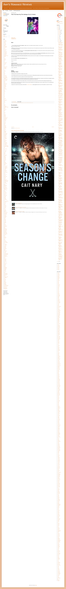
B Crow (58, 324)
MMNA (5, 87)
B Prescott (58, 330)
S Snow (58, 543)
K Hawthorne (58, 441)
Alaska (4, 42)
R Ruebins (58, 519)
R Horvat (58, 510)
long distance (5, 213)
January (59, 41)
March (59, 39)
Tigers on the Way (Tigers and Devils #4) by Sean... (60, 259)
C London (58, 352)
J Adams (58, 408)
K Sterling (58, 446)
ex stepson (5, 168)
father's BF (5, 174)
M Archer (58, 467)
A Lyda (58, 292)
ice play (5, 203)
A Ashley (58, 274)
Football (5, 59)
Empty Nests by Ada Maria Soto (60, 149)
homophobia (5, 199)
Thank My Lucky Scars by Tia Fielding (60, 147)
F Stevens (58, 387)
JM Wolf (58, 430)
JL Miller (58, 429)
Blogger (36, 585)
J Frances (58, 413)
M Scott (58, 481)
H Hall (58, 396)
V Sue (58, 567)
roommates (5, 248)
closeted (19, 102)
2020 (58, 28)
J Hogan (58, 417)
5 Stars (14, 102)
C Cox (58, 344)
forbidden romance (6, 180)
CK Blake (58, 363)
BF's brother (5, 47)
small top (5, 260)
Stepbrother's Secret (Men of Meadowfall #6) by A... (60, 80)
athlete (5, 123)
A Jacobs (58, 285)
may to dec (5, 215)
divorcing (5, 159)
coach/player (5, 140)
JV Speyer (58, 432)
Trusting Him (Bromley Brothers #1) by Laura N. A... (60, 78)
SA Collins (58, 550)
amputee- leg (5, 118)
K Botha (58, 435)
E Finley (58, 375)
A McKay (58, 294)
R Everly (58, 507)
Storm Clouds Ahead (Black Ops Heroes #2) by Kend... (60, 195)
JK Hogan (58, 428)
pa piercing (5, 228)
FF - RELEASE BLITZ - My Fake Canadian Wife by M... (60, 215)
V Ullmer (58, 569)
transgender (5, 277)
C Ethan (58, 348)
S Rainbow (58, 541)
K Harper (58, 440)
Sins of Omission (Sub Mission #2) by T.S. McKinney (60, 89)
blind (4, 130)
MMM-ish (5, 84)
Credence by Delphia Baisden (18, 203)
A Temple (58, 301)
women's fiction (6, 286)
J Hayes (58, 416)
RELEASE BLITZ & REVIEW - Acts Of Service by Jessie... (60, 69)
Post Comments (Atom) (17, 128)
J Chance (58, 412)
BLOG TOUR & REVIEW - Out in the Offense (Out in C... (60, 197)
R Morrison (58, 515)
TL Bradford (58, 562)
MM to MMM (5, 80)
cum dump (5, 150)
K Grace (58, 438)
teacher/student (6, 274)
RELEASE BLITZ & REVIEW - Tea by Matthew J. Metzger (60, 207)
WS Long (58, 574)
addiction (5, 114)
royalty (5, 249)
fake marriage (5, 172)
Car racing (5, 52)
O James (58, 493)
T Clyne (58, 556)
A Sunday (58, 299)
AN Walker (58, 314)
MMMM (5, 85)
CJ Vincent (58, 362)
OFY (4, 99)
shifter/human (5, 256)
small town (5, 261)
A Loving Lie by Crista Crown (60, 224)
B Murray (58, 329)
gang (4, 184)
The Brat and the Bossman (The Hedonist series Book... (60, 183)
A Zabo (58, 304)
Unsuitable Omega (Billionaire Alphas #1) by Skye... (60, 135)
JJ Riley (58, 427)
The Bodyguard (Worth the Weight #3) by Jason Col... (60, 63)
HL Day (58, 401)
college (4, 141)
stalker (5, 266)
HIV (4, 65)
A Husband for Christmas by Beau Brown (60, 254)
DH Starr (58, 368)
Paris (4, 102)
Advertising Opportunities (16, 10)
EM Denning (58, 385)
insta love (25, 102)
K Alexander (58, 433)
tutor (4, 278)
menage (58, 580)
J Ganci (58, 414)
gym (4, 190)
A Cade (58, 279)
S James (58, 533)
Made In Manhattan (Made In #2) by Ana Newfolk (60, 151)
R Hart (58, 509)
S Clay (58, 527)
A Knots (58, 289)
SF (4, 103)
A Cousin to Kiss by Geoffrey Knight (60, 119)
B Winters (58, 334)
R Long (58, 513)
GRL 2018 (6, 10)
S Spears (58, 545)
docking (5, 160)
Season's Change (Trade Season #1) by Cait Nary (17, 130)
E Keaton (58, 378)
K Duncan (58, 436)
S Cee (58, 526)
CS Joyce (58, 364)
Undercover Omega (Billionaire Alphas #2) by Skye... (60, 86)
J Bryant (58, 410)
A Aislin (58, 272)
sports (4, 265)
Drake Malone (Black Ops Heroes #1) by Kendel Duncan (60, 212)
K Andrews (58, 434)
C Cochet (58, 343)
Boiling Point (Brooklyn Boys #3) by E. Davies (60, 52)
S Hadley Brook (59, 530)
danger (5, 153)
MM (4, 74)
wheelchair (5, 284)
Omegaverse (5, 100)
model (4, 218)
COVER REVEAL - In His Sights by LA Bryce (60, 98)
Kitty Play (5, 68)
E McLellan (58, 380)
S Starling (58, 546)
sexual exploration (6, 254)
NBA (4, 90)
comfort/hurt (5, 142)
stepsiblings (5, 268)
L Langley (58, 457)
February (59, 40)
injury (4, 204)
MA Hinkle (58, 484)
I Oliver (58, 404)
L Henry (58, 456)
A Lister (58, 291)
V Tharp (58, 568)
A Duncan (58, 280)
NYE (4, 96)
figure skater (5, 176)
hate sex (5, 194)
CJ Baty (58, 360)
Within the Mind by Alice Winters (60, 42)
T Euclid (58, 557)
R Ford (58, 508)
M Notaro (58, 478)
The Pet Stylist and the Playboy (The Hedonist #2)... (60, 220)
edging (4, 164)
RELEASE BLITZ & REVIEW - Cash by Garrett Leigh (60, 94)
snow (4, 262)
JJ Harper (58, 426)
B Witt (58, 335)
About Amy (10, 10)
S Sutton (58, 547)
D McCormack (59, 365)
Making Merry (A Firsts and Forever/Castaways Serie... (60, 249)
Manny (5, 88)
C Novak (58, 355)
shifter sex (5, 255)
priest (4, 236)
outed (29, 102)
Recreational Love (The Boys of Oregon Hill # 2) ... (60, 143)
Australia (5, 44)
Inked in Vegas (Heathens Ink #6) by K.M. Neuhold (60, 110)
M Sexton (58, 482)
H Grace (58, 395)
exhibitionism (5, 170)
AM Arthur (58, 313)
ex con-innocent (5, 166)
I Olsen (58, 405)
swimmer (5, 271)
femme (5, 175)
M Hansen (58, 470)
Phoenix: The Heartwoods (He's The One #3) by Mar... (60, 83)
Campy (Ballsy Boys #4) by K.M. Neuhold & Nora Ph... (60, 232)
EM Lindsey (58, 386)
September (59, 33)
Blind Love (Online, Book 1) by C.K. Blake (19, 211)
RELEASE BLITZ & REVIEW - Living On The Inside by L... (60, 45)
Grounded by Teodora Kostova (60, 112)
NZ (4, 97)
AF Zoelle (58, 309)
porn (4, 235)
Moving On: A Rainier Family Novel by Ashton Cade (60, 72)
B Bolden (58, 320)
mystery (5, 221)
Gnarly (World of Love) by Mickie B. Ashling (60, 178)
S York (58, 549)
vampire (5, 280)
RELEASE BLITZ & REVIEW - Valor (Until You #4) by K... (60, 170)
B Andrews (58, 317)
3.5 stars (58, 266)
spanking (5, 264)
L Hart (58, 454)
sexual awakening (6, 253)
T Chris (58, 555)
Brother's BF (5, 51)
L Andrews (58, 450)
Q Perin (58, 501)
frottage (5, 182)
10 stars (58, 264)
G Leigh (58, 391)
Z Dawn (58, 575)
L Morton (58, 461)
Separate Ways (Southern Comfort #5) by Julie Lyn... (60, 246)
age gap (5, 115)
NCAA (4, 91)
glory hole (5, 186)
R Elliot (58, 506)
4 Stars (58, 267)
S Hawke (58, 531)
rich (4, 243)
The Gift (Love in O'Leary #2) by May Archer (60, 223)
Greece (5, 64)
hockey (4, 197)
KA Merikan (27, 102)
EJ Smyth (58, 384)
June (58, 36)
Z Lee (58, 576)
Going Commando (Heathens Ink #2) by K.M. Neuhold (60, 243)
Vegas (4, 110)
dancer (4, 152)
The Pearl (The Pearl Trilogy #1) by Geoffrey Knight (60, 153)
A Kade (58, 288)
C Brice (58, 340)
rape (4, 239)
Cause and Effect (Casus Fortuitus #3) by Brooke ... (60, 160)
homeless (5, 198)
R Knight (58, 512)
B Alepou (58, 316)
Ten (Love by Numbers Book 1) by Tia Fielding (60, 168)
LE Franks (58, 466)
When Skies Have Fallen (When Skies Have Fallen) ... (60, 181)
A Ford (58, 281)
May (58, 37)
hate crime (5, 193)
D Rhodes (58, 366)
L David (58, 452)
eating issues (5, 163)
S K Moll (58, 535)
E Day (58, 372)
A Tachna (58, 300)
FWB (4, 58)
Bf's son (5, 50)
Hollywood (5, 67)
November (59, 31)
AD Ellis (58, 305)
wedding (5, 283)
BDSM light (5, 46)
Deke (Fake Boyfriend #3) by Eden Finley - (60, 205)
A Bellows (58, 277)
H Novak (58, 398)
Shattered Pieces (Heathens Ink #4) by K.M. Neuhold (60, 218)
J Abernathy (58, 407)
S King (58, 536)
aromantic (5, 120)
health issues (5, 195)
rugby (4, 250)
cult (4, 149)
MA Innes (58, 485)
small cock (5, 259)
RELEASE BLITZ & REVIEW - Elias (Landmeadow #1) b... (60, 235)
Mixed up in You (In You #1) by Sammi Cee (60, 61)
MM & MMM (5, 77)
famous (23, 102)
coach (4, 139)
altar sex (5, 116)
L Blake (58, 451)
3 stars (58, 265)
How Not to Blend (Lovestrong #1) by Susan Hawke (60, 141)
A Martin (58, 293)
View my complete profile (60, 23)
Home (3, 10)
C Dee (58, 346)
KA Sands (58, 448)
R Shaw (58, 520)
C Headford (58, 350)
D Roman (58, 367)
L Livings (58, 459)
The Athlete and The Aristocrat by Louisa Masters (60, 257)
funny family (5, 183)
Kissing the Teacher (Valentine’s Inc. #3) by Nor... (60, 100)
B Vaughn (58, 315)
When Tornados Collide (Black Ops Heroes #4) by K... (60, 56)
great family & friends (5, 189)
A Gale (58, 282)
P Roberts (58, 497)
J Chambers (58, 411)
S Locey (58, 537)
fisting (4, 178)
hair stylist (5, 192)
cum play (5, 151)
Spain (4, 105)
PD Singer (58, 500)
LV (4, 69)
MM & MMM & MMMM (5, 78)
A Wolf (58, 303)
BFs (4, 48)
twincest (5, 279)
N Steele (58, 491)
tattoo (32, 102)
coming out (21, 102)
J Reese (58, 422)
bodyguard (5, 131)
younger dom (5, 288)
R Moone (58, 514)
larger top (5, 211)
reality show (5, 241)
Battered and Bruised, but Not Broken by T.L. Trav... (60, 116)
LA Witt (58, 465)
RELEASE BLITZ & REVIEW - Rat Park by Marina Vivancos (60, 66)
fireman (5, 177)
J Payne (58, 420)
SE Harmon (58, 551)
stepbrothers (5, 267)
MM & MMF (5, 76)
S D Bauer (58, 528)
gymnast (5, 191)
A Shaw (58, 297)
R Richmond (58, 518)
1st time (5, 40)
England (5, 56)
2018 (58, 261)
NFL (4, 92)
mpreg (4, 219)
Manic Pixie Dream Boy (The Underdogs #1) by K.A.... (60, 240)
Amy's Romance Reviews (17, 4)
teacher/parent (5, 273)
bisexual (17, 102)
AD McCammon (59, 306)
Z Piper (58, 577)
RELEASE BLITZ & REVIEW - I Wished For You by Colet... (60, 102)
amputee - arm (6, 117)
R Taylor (58, 521)
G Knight (58, 390)
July (58, 35)
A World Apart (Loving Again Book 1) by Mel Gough (60, 91)
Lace (4, 70)
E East (58, 373)
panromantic (5, 230)
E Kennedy (58, 379)
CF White (58, 359)
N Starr (58, 490)
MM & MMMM (5, 79)
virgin (4, 281)
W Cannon (58, 571)
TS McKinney (58, 565)
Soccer (4, 104)
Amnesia (5, 43)
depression (5, 155)
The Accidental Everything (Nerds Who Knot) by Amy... (60, 58)
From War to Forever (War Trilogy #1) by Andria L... (60, 186)
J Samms (58, 423)
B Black (58, 318)
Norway (5, 98)
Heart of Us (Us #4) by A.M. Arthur (60, 95)
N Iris (58, 487)
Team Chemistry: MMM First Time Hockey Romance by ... (60, 192)
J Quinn (58, 421)
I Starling (58, 406)
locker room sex (6, 212)
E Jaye (58, 377)
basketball (5, 127)
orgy (4, 227)
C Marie (58, 353)
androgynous (5, 119)
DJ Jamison (58, 369)
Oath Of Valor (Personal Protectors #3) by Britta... (60, 229)
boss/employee (5, 133)
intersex (5, 207)
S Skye (58, 542)
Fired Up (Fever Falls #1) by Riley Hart (60, 202)
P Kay (58, 494)
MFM (4, 73)
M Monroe (58, 475)
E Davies (58, 371)
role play (5, 247)
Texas (4, 108)
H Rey (58, 399)
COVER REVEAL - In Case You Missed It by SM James (60, 145)
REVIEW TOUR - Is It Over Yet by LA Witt (60, 156)
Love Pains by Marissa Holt (60, 133)
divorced (5, 158)
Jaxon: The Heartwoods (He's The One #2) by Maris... (60, 128)
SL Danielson (58, 553)
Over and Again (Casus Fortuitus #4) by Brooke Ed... (60, 125)
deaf (4, 154)
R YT (57, 522)
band (15, 102)
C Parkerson (58, 356)
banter (5, 125)
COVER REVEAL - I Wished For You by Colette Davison (60, 162)
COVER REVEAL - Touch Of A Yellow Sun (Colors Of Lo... (60, 50)
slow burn (5, 258)
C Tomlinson (58, 358)
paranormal (5, 232)
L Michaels (58, 460)
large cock (5, 210)
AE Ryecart (58, 307)
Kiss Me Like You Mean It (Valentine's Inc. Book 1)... (60, 173)
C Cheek (58, 342)
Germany (5, 63)
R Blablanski (58, 504)
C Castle (58, 341)
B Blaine (58, 319)
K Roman (58, 444)
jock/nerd (58, 579)
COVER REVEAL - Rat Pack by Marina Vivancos (60, 114)
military (5, 217)
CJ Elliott (58, 361)
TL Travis (58, 563)
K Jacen (58, 442)
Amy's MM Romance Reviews (60, 22)
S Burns (58, 525)
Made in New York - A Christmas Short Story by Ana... (60, 189)
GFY (4, 61)
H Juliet (58, 397)
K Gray (58, 439)
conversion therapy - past (6, 147)
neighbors (5, 222)
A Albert (58, 273)
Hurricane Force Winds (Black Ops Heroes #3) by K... (60, 131)
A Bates (58, 276)
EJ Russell (58, 383)
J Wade (58, 424)
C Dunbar (58, 347)
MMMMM (5, 86)
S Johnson (58, 534)
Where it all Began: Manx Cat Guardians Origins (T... (60, 75)
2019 (58, 29)
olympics (5, 225)
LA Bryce (58, 463)
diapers (5, 156)
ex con (4, 165)
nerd (4, 223)
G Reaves (58, 392)
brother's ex (5, 136)
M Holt (58, 471)
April (58, 38)
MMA (4, 81)
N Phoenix (58, 489)
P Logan (58, 495)
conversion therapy (6, 145)
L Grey (58, 453)
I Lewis (58, 403)
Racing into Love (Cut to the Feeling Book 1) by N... (60, 165)
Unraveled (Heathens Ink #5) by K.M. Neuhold (60, 176)
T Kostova (58, 559)
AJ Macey (58, 311)
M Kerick (58, 473)
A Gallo (58, 283)
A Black (58, 278)
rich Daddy (5, 244)
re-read (5, 240)
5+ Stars (58, 269)
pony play (5, 234)
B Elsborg (58, 326)
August (59, 34)
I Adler (58, 402)
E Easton (58, 374)
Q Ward (58, 502)
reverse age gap (6, 242)
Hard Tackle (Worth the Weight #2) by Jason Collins (60, 158)
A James (58, 286)
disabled (5, 157)
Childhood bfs (5, 53)
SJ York (58, 552)
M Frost (58, 469)
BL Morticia (58, 338)
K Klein (58, 443)
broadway (5, 135)
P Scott (58, 498)
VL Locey (58, 570)
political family (5, 233)
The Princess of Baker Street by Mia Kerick (60, 105)
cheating (5, 137)
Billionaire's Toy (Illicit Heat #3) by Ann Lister (60, 200)
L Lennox (58, 458)
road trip (5, 246)
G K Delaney (58, 389)
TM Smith (58, 564)
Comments (5, 36)
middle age (5, 216)
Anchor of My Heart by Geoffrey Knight (60, 121)
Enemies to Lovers (6, 55)
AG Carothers (59, 310)
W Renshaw (58, 573)
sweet (4, 270)
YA (4, 111)
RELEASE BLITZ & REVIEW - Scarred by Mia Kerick (60, 252)
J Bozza (58, 409)
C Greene (58, 349)
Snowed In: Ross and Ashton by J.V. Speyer (60, 123)
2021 (58, 27)
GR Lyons (58, 393)
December (59, 30)
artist (4, 121)
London (5, 71)
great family (5, 187)
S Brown (58, 524)
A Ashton (58, 275)
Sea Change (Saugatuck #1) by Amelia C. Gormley (60, 226)
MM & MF (5, 75)
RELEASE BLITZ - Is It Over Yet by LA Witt (60, 210)
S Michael (58, 539)
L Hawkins (58, 455)
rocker (30, 102)
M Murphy (58, 476)
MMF (4, 82)
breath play (5, 134)
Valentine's (5, 109)
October (59, 32)
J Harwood (58, 415)
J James (58, 418)
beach (4, 128)
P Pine (58, 496)
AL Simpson (58, 312)
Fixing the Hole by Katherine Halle (60, 54)
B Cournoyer (58, 323)
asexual (5, 122)
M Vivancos (58, 483)
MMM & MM (5, 83)
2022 (58, 26)
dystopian (5, 162)
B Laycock (58, 327)
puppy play (5, 237)
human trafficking (6, 201)
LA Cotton (58, 464)
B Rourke (58, 332)
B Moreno (58, 328)
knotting (5, 209)
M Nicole (58, 477)
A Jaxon (58, 287)
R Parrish (58, 516)
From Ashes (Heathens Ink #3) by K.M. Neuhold (60, 238)
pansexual (5, 231)
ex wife (5, 169)
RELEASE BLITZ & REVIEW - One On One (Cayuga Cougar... (60, 138)
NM (4, 94)
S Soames (58, 544)
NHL (4, 93)
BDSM (4, 45)
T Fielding (58, 558)
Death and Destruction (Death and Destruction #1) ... (60, 107)
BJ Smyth (58, 337)
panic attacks (5, 229)
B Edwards (58, 325)
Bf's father (5, 49)
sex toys (5, 252)
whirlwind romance (6, 285)
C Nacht (58, 354)
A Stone (58, 298)
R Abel (58, 503)
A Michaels (58, 295)
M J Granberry (59, 472)
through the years (6, 276)
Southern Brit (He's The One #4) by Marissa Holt (60, 47)
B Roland (58, 331)
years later (5, 287)
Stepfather (5, 106)
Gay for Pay (5, 62)
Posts (5, 35)
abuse (4, 112)
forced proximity (6, 181)
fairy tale (5, 171)
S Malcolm (58, 538)
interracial (5, 206)
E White (58, 381)
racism (5, 238)
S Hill (58, 532)
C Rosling (58, 357)
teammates (5, 275)
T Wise (58, 561)
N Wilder (58, 492)
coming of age (5, 143)
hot (4, 200)
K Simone (58, 445)
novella (4, 224)
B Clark (58, 322)
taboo (4, 272)
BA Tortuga (58, 336)
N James (58, 488)
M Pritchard (58, 479)
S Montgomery (59, 540)
